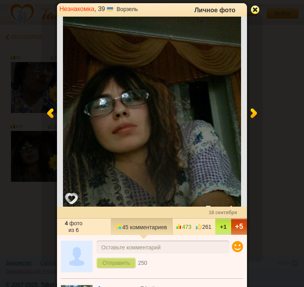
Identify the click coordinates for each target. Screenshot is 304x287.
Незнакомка (77, 9)
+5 (239, 226)
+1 (223, 226)
